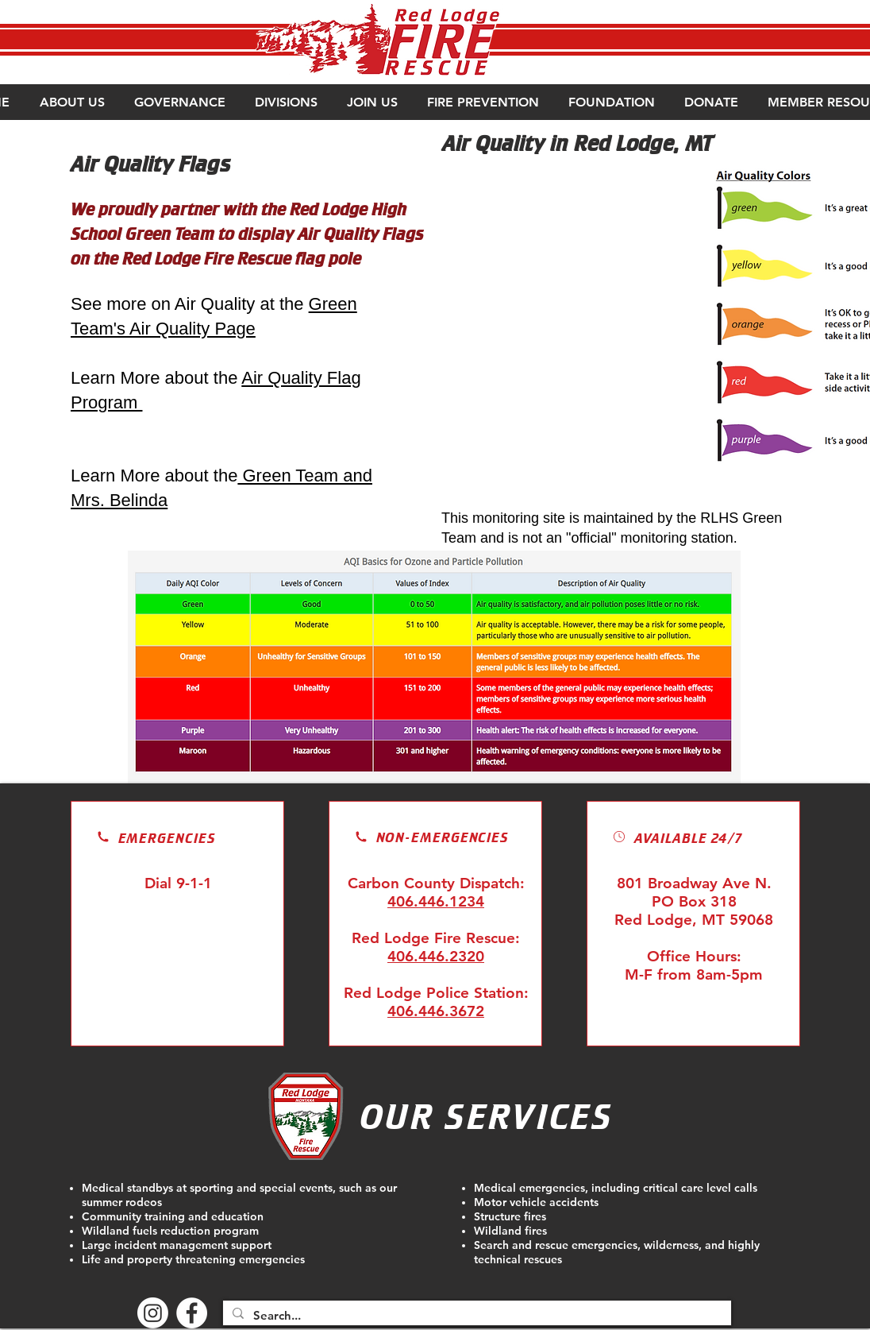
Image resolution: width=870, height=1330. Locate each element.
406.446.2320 (435, 956)
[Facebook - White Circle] (191, 1312)
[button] (71, 102)
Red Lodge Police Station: (436, 993)
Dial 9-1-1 (178, 883)
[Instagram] (152, 1312)
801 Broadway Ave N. (694, 883)
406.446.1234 (435, 901)
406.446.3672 (435, 1011)
